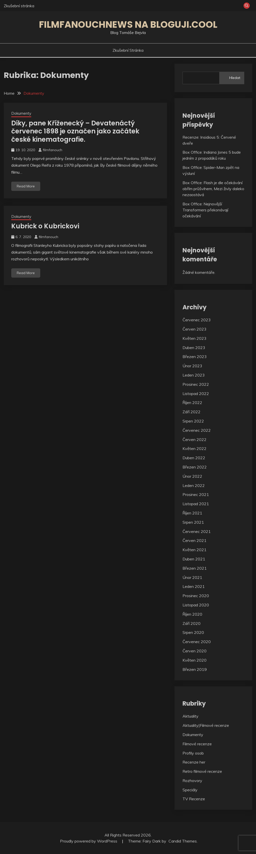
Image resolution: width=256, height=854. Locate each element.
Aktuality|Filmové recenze (205, 725)
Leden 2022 (193, 485)
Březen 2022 (194, 466)
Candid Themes (182, 841)
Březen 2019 (194, 669)
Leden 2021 (193, 586)
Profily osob (193, 753)
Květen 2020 (194, 660)
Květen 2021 (194, 549)
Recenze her (193, 762)
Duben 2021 (193, 558)
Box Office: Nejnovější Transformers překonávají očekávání (205, 209)
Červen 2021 (194, 540)
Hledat (234, 77)
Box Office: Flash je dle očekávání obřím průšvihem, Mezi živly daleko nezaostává (213, 188)
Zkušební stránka (19, 5)
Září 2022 (191, 411)
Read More (26, 186)
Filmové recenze (197, 743)
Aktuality (190, 716)
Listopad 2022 (195, 393)
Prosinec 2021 (195, 494)
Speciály (190, 789)
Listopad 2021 (195, 503)
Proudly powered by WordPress (89, 841)
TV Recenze (193, 798)
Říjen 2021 (192, 512)
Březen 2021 (194, 568)
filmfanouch (52, 150)
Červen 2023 (194, 329)
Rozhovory (192, 780)
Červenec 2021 (196, 531)
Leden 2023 (193, 375)
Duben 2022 (193, 457)
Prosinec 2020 (195, 595)
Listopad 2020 (195, 604)
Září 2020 (191, 623)
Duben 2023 (193, 347)
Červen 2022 (194, 439)
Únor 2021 (192, 577)
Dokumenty (21, 113)
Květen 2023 (194, 338)
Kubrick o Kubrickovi (45, 226)
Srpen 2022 (193, 421)
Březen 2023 (194, 356)
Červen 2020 (194, 650)
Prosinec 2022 (195, 384)
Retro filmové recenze (202, 771)
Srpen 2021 (193, 522)
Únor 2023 (192, 365)
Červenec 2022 (196, 430)
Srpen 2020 (193, 632)
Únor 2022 (192, 476)
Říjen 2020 (192, 614)
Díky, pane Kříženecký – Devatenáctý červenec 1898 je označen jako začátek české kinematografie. (75, 131)
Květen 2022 (194, 448)
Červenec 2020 (196, 641)
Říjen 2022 (192, 402)
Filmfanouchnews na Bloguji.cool (128, 24)
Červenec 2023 (196, 319)
